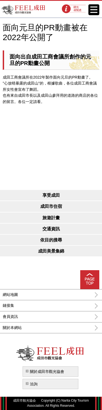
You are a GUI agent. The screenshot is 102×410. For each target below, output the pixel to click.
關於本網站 (12, 327)
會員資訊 (10, 316)
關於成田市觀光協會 (47, 371)
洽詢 (34, 384)
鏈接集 (8, 305)
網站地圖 (10, 294)
